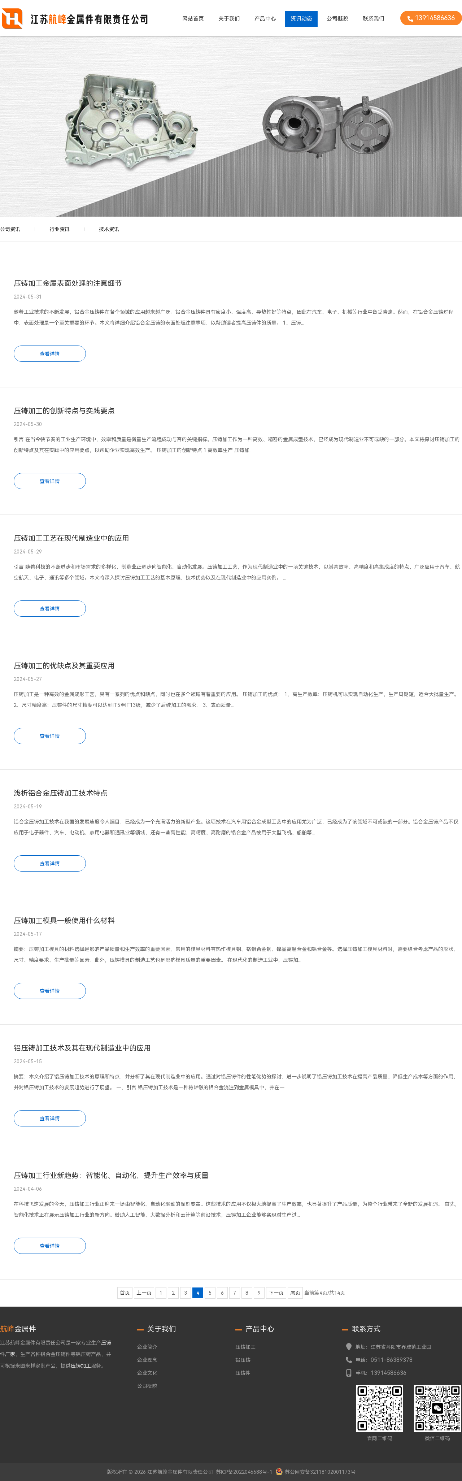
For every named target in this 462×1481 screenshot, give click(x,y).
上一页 (144, 1293)
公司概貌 (337, 19)
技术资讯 (109, 229)
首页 (125, 1293)
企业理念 (147, 1360)
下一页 (276, 1293)
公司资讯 (10, 229)
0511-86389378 (392, 1359)
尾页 (295, 1293)
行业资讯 (59, 229)
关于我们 (229, 19)
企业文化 (147, 1373)
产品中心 (265, 19)
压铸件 (242, 1373)
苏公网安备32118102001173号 (320, 1472)
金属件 (18, 1329)
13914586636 (388, 1372)
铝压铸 (242, 1360)
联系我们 (373, 19)
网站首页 (193, 19)
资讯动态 (301, 19)
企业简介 (147, 1347)
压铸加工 (245, 1347)
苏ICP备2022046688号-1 (244, 1472)
